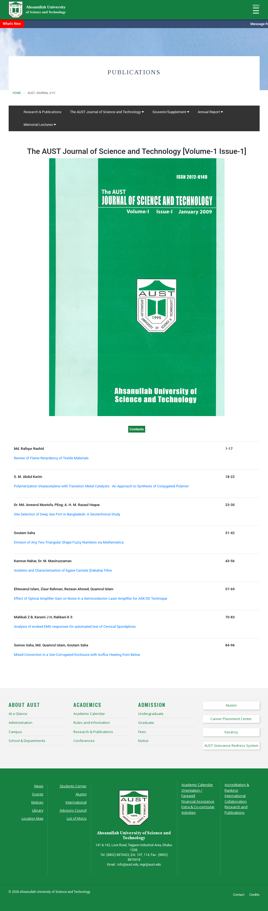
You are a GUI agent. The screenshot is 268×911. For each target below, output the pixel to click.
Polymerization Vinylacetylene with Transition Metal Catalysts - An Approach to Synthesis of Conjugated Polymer (101, 486)
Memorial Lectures (40, 125)
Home (17, 93)
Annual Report (210, 112)
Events (37, 794)
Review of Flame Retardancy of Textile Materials (51, 458)
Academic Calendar (197, 784)
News (38, 786)
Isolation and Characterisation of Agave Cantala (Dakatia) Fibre (63, 570)
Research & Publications (43, 112)
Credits (254, 895)
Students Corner (73, 786)
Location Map (32, 818)
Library (37, 810)
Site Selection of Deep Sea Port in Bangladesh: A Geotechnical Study (67, 514)
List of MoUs (77, 818)
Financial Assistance (197, 801)
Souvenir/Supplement (170, 112)
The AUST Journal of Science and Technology (107, 112)
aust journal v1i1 (42, 93)
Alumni (81, 794)
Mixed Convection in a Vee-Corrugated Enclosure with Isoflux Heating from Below (77, 655)
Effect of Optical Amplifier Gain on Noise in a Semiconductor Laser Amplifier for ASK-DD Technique (90, 598)
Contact (238, 895)
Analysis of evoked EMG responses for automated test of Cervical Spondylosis (75, 627)
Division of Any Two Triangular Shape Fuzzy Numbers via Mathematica (69, 542)
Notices (37, 802)
